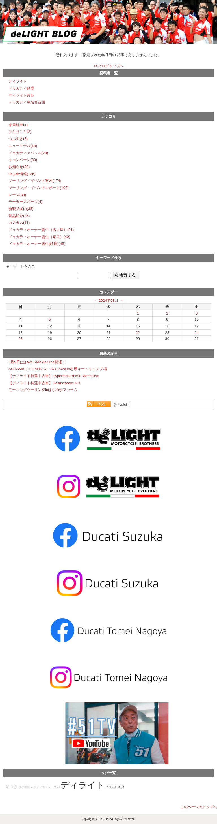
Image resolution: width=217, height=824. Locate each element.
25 (20, 339)
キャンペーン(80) (22, 160)
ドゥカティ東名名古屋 (26, 102)
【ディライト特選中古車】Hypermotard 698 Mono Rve (53, 376)
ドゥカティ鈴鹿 (21, 88)
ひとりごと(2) (19, 131)
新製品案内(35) (20, 209)
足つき (12, 787)
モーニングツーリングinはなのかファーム (42, 390)
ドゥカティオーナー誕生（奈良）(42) (39, 237)
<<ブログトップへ (108, 66)
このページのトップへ (198, 807)
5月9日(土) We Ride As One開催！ (37, 362)
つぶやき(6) (18, 139)
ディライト (17, 81)
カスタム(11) (19, 222)
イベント (111, 787)
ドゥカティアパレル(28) (28, 153)
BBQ (121, 787)
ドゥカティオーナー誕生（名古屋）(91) (41, 230)
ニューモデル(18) (22, 146)
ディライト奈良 (21, 95)
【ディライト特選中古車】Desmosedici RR (44, 383)
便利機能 (24, 787)
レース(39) (17, 195)
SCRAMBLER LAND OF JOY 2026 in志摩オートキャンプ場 (57, 369)
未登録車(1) (18, 125)
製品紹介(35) (19, 216)
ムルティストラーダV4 (45, 787)
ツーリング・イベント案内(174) (34, 181)
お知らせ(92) (19, 167)
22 (138, 332)
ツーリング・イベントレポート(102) (38, 188)
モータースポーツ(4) (25, 201)
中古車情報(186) (22, 174)
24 (196, 332)
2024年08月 (108, 300)
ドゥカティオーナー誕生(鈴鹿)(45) (36, 243)
